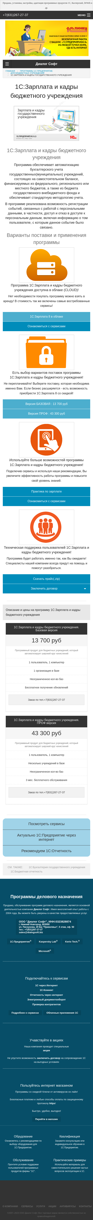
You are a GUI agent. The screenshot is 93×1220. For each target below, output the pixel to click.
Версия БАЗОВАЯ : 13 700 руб (46, 403)
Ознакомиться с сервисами (46, 326)
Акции (52, 1206)
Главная (10, 71)
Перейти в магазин (46, 1119)
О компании (10, 1206)
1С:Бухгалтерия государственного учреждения (57, 867)
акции (46, 1050)
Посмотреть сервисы (46, 824)
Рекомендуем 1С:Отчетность (46, 851)
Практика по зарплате (46, 491)
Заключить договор (44, 588)
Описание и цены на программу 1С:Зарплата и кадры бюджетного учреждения (43, 612)
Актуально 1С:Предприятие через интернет (46, 837)
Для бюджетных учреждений (27, 73)
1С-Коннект (46, 990)
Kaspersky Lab (48, 941)
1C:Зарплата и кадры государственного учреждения (41, 75)
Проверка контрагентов (46, 1004)
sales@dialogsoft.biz (31, 932)
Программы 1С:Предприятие (36, 71)
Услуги (40, 1206)
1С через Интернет (46, 985)
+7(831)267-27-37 (15, 15)
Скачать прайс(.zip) (46, 578)
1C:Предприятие (20, 941)
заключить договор (48, 1058)
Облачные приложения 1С (62, 1012)
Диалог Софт (41, 909)
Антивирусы (68, 1206)
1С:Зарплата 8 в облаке (46, 316)
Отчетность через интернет (46, 995)
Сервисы (27, 1206)
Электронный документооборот (46, 999)
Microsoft (45, 951)
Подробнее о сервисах (25, 1012)
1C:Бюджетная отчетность (26, 871)
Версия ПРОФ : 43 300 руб (46, 413)
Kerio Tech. (72, 941)
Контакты (85, 1206)
